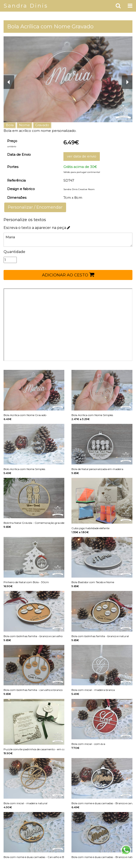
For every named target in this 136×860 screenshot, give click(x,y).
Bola (10, 125)
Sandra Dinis (26, 5)
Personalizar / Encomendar (35, 207)
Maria (68, 240)
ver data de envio (81, 156)
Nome (24, 125)
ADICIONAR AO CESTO (68, 275)
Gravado (42, 125)
